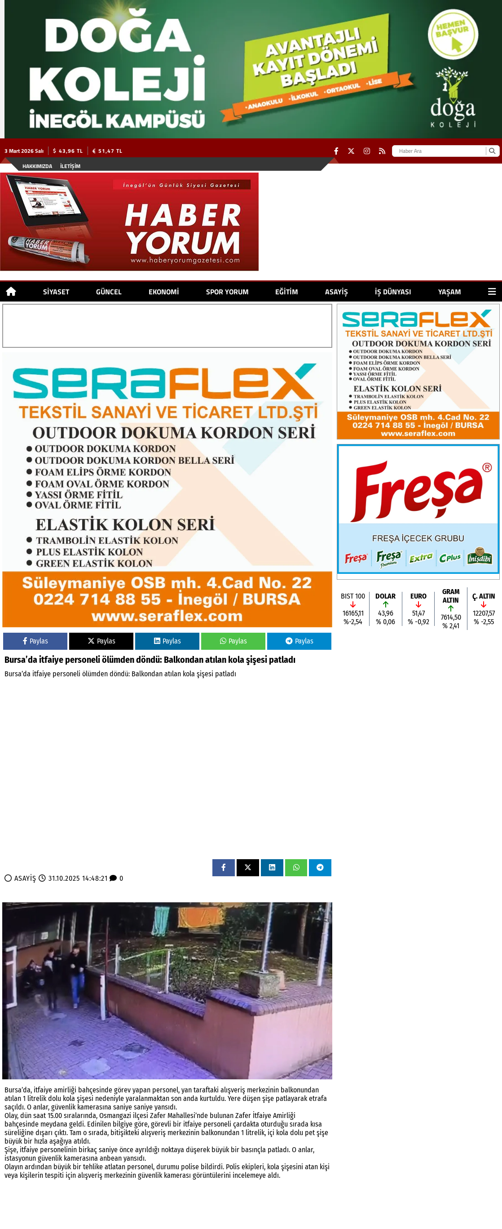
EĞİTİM (286, 291)
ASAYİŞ (336, 291)
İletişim (70, 166)
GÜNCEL (109, 291)
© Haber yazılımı (454, 1221)
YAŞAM (449, 291)
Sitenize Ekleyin (116, 1221)
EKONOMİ (164, 291)
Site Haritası (65, 1221)
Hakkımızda (37, 166)
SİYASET (56, 291)
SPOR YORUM (227, 291)
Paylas (35, 641)
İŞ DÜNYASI (393, 291)
